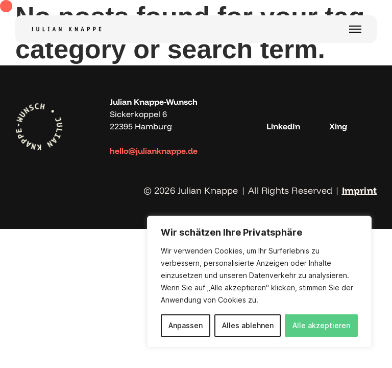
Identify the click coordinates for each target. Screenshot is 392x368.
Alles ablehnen (248, 325)
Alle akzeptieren (321, 325)
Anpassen (185, 325)
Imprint (359, 190)
